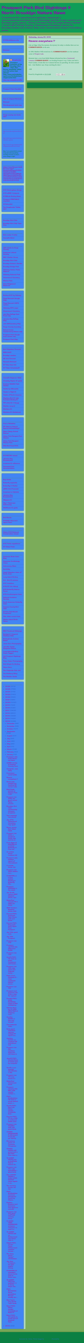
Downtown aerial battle (12, 774)
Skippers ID (7, 500)
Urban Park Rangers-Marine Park (11, 441)
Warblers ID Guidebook (12, 412)
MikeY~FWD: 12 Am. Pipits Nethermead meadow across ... (12, 1247)
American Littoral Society (9, 253)
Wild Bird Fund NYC (10, 446)
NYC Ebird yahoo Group (12, 190)
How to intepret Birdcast (12, 99)
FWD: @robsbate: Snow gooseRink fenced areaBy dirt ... (12, 1293)
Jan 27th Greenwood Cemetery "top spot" (12, 822)
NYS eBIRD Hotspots (11, 193)
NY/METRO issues (10, 455)
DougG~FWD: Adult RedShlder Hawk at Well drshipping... (12, 1002)
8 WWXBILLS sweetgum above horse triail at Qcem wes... (12, 1274)
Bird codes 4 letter (10, 235)
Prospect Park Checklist (12, 89)
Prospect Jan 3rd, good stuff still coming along (12, 1215)
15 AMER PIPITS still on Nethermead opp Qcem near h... (12, 1236)
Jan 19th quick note (12, 933)
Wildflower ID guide (10, 508)
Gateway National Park (11, 274)
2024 (8, 692)
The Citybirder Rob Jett (12, 670)
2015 (7, 716)
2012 (7, 1326)
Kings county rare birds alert (12, 115)
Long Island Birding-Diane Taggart (10, 652)
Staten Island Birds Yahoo (10, 620)
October (10, 729)
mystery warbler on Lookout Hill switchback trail (12, 1041)
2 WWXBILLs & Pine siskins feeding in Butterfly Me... (12, 880)
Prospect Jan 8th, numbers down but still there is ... (12, 1051)
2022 (8, 697)
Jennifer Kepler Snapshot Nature (9, 647)
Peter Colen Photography (12, 661)
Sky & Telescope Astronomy (9, 503)
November (11, 726)
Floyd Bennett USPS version (11, 304)
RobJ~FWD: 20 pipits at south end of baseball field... (12, 1318)
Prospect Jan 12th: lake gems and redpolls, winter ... (12, 970)
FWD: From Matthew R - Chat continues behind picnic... (12, 980)
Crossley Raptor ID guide (12, 381)
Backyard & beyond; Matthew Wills (10, 635)
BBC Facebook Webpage (12, 631)
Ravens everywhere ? (12, 778)
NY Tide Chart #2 (9, 365)
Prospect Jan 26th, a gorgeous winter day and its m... (12, 836)
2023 (8, 694)
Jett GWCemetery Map (12, 324)
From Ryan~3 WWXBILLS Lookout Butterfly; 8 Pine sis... (12, 846)
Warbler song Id (9, 406)
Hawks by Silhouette (10, 389)
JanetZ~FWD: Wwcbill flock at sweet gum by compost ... (12, 1061)
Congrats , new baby (12, 769)
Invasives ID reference (11, 463)
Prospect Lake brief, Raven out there (12, 758)
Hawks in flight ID (9, 392)
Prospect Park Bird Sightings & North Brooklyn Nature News (36, 10)
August (10, 736)
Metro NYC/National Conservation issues (11, 533)
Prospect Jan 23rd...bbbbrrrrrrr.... (12, 871)
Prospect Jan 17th (12, 941)
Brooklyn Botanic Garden (12, 263)
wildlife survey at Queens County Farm (12, 764)
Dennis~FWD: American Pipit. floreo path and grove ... (12, 917)
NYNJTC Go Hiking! (10, 586)
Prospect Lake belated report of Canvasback (12, 860)
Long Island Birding (10, 577)
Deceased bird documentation (8, 467)
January (10, 754)
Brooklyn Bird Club (10, 220)
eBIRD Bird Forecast (10, 489)
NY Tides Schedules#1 (11, 368)
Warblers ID (7, 409)
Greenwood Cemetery (11, 277)
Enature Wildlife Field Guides (11, 384)
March (9, 749)
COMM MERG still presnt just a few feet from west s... (12, 1152)
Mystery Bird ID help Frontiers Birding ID (11, 399)
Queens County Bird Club (10, 607)
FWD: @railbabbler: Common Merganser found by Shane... (12, 1196)
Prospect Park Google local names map (11, 335)
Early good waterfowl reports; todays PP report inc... (11, 1032)
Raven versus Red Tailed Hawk (12, 829)
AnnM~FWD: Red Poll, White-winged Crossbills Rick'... (11, 1110)
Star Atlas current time (11, 616)
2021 (7, 700)
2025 (8, 689)
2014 (7, 718)
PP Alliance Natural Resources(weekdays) (11, 427)
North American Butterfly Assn (12, 603)
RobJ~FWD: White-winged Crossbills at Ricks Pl (12, 1309)
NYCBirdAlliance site (11, 40)
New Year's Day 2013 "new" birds (11, 1301)
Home (55, 85)
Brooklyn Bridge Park (11, 266)
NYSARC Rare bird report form (10, 521)
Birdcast (6, 50)
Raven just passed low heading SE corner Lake (12, 784)
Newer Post (33, 85)
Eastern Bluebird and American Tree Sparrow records (12, 1206)
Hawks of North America (12, 395)
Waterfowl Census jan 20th (12, 1082)
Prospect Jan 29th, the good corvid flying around (12, 800)
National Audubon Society (10, 598)
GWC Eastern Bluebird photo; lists (12, 909)
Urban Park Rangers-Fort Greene (12, 437)
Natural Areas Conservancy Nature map (12, 330)
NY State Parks (9, 547)
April (9, 746)
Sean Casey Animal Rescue (10, 432)
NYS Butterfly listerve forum (11, 590)
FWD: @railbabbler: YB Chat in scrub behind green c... (12, 1100)
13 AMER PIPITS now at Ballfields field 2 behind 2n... (12, 1161)
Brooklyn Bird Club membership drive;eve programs (12, 809)
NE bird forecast (9, 358)
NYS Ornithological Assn (12, 594)
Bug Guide (7, 479)
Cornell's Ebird (8, 238)
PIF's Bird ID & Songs (11, 403)
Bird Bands (7, 517)
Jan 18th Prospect (11, 937)
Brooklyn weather (9, 355)
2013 (7, 721)
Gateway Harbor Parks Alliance (11, 270)
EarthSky (6, 569)
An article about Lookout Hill (12, 853)
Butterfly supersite (10, 482)
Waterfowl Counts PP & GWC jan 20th (12, 902)
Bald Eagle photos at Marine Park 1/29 (12, 792)
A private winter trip (11, 866)
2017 (7, 710)
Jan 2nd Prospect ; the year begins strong (11, 1265)
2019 (7, 705)
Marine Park (7, 281)
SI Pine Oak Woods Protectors (10, 612)
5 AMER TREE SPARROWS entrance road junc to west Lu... (12, 1225)
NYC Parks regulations (11, 543)
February (10, 752)
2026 (8, 686)
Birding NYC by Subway (12, 295)
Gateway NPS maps (10, 308)
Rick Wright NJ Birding (11, 664)
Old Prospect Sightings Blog (12, 657)
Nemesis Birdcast (9, 362)
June (9, 741)
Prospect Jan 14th (12, 953)
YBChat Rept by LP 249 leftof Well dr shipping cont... (12, 1011)
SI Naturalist (7, 204)
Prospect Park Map (10, 339)
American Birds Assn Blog (11, 557)
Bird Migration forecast (12, 349)
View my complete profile (12, 80)
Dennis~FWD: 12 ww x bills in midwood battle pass (12, 1119)
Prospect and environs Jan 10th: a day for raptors (12, 993)
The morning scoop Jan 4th (11, 1187)
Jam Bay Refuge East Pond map (11, 315)
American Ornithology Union (11, 562)
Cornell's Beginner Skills (12, 378)
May (9, 744)
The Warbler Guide (10, 676)
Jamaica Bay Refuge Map (10, 319)
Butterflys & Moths (10, 486)
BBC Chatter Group (10, 257)
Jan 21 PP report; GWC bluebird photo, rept (12, 895)
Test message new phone (12, 816)
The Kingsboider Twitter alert (12, 208)
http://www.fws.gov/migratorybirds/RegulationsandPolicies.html (12, 145)
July (8, 738)
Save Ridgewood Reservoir (9, 284)
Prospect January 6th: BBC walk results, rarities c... (12, 1090)
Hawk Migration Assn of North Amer (12, 573)
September (11, 731)
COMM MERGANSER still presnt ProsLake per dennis (12, 1135)
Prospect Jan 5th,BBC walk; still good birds (12, 1126)
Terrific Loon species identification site (12, 1070)
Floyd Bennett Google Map (11, 299)
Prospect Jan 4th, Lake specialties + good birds (12, 1169)
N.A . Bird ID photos (10, 580)
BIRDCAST (7, 352)
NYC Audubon (8, 583)
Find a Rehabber (9, 423)
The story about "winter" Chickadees (12, 1256)
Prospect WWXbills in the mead (12, 888)
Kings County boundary (12, 327)
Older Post (77, 85)
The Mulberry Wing (10, 673)
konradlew (47, 1339)
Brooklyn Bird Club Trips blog (12, 224)
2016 (7, 713)
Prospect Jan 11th (12, 987)
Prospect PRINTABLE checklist (11, 200)
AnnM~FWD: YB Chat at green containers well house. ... (12, 960)
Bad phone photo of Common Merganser (11, 1143)
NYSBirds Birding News (12, 196)
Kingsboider (16, 60)
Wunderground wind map (12, 105)
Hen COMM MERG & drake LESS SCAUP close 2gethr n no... (12, 1179)
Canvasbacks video (12, 1025)
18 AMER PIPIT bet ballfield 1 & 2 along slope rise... (12, 1283)
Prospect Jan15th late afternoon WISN (12, 947)
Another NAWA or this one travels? (11, 1019)
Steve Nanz (7, 667)
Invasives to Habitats (11, 492)
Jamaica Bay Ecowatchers (8, 459)
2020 (8, 702)
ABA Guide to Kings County (10, 248)
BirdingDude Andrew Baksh (11, 639)
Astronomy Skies (9, 566)
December (11, 723)
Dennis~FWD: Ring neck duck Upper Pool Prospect (12, 926)
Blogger (62, 1339)
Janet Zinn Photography (12, 643)
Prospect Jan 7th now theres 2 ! (12, 1076)
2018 (7, 708)
